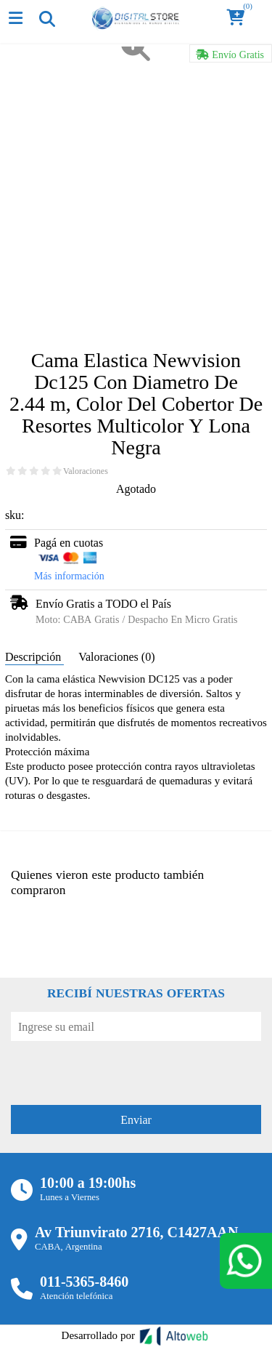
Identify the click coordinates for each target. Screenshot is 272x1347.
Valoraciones (85, 471)
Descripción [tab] (34, 656)
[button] (240, 18)
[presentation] (121, 1069)
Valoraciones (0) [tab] (116, 656)
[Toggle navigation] (46, 18)
